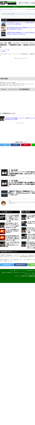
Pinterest (26, 144)
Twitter (5, 144)
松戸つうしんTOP (3, 9)
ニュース (25, 6)
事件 (10, 9)
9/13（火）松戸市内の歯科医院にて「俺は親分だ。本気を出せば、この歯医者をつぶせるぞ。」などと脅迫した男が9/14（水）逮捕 (12, 218)
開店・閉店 (15, 6)
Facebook (15, 144)
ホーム (5, 6)
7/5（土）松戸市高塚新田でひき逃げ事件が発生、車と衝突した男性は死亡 (12, 231)
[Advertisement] (17, 156)
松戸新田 (3, 51)
